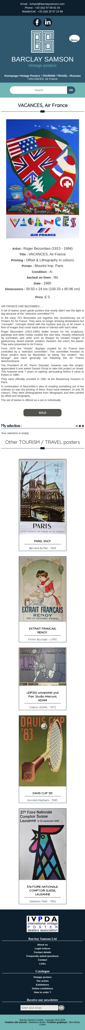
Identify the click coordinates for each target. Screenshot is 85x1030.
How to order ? (42, 992)
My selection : (11, 426)
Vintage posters (42, 977)
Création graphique (57, 1022)
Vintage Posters (30, 75)
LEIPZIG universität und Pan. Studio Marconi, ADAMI (42, 696)
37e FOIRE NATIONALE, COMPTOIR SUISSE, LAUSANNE (42, 890)
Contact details (42, 952)
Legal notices (42, 948)
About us (42, 944)
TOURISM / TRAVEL (55, 75)
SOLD (42, 412)
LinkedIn (48, 22)
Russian (75, 75)
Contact (42, 960)
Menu (74, 40)
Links (42, 963)
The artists (42, 981)
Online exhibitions (42, 988)
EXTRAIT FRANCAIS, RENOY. (42, 630)
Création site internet (16, 1022)
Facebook (37, 22)
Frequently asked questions (42, 956)
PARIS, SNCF (42, 541)
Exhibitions (42, 984)
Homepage (11, 75)
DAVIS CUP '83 (42, 793)
